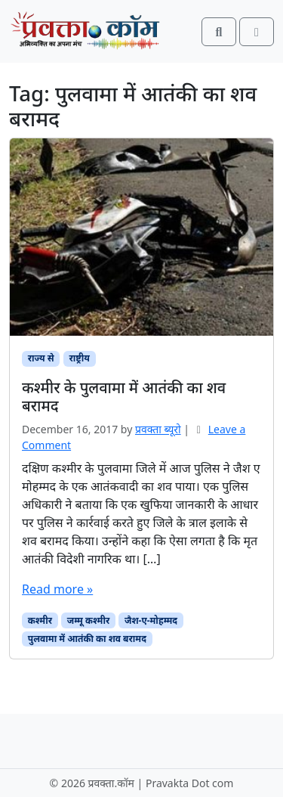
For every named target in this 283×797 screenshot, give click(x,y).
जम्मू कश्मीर (88, 620)
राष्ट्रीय (79, 358)
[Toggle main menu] (256, 31)
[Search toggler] (218, 31)
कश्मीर (40, 620)
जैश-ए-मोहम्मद (151, 620)
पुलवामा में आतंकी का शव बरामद (87, 638)
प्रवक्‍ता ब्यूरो (158, 429)
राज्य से (41, 358)
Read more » (57, 589)
